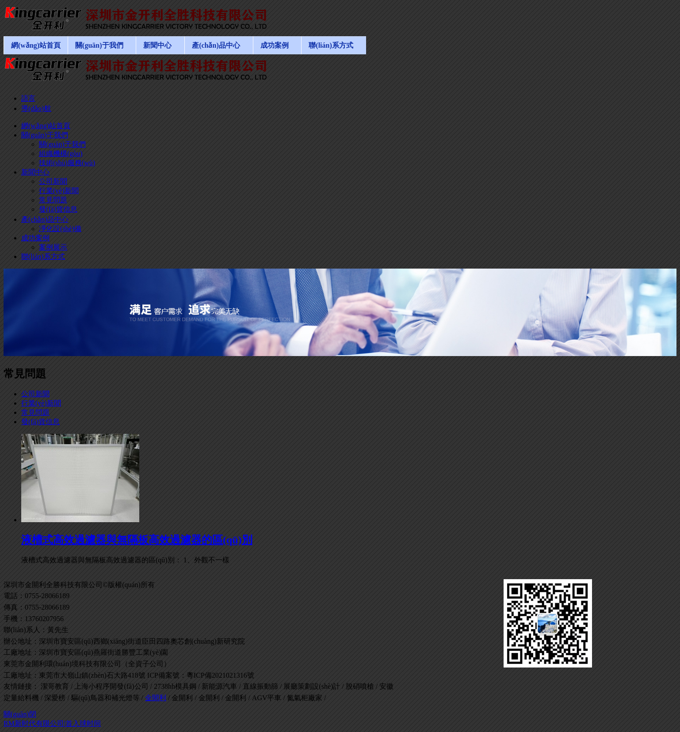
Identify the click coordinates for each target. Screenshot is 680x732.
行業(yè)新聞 (41, 403)
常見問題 (35, 412)
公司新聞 (35, 394)
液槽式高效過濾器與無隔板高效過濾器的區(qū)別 (136, 540)
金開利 (155, 698)
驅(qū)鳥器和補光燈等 (105, 698)
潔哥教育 (55, 686)
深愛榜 (54, 698)
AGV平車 (267, 698)
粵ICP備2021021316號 (220, 675)
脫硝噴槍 (360, 686)
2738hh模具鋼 (175, 686)
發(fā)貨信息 (40, 421)
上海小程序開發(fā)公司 (111, 686)
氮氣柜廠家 (304, 698)
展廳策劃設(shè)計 (311, 686)
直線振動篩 (260, 686)
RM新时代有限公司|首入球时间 (52, 723)
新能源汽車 (219, 686)
